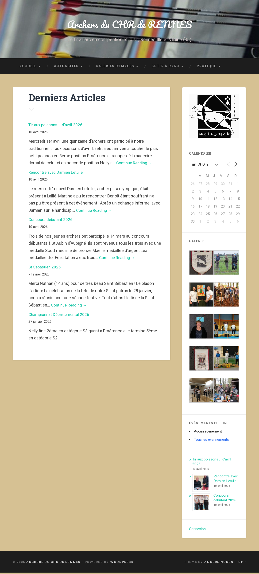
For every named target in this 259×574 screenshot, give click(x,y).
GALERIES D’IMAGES (115, 67)
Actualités (66, 67)
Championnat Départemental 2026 (60, 315)
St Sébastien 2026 (45, 268)
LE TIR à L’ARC (165, 67)
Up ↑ (242, 563)
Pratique (206, 67)
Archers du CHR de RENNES (130, 24)
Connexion (197, 530)
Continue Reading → (135, 164)
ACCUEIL (27, 67)
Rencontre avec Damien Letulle (57, 173)
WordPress (121, 563)
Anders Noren (219, 563)
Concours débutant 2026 (51, 220)
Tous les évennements (211, 441)
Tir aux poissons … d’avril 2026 (56, 126)
